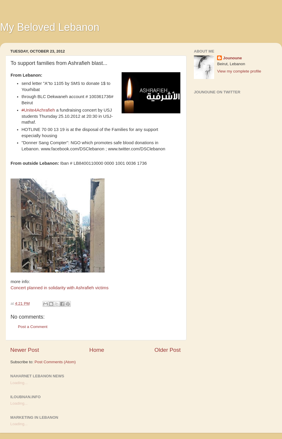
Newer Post (24, 350)
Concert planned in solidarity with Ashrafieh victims (59, 287)
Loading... (19, 383)
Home (96, 350)
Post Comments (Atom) (55, 362)
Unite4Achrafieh (38, 110)
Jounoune (232, 58)
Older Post (168, 350)
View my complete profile (239, 71)
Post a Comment (33, 326)
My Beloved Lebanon (49, 27)
